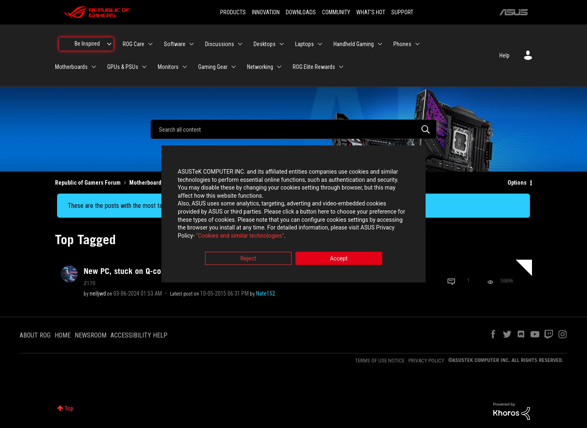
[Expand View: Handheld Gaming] (380, 44)
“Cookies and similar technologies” (240, 236)
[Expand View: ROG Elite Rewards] (341, 67)
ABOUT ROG (35, 335)
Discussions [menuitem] (219, 44)
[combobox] (293, 129)
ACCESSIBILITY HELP (139, 335)
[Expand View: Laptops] (320, 44)
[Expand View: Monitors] (185, 67)
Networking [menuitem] (260, 67)
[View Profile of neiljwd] (98, 293)
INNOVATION (266, 12)
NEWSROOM (90, 335)
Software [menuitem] (174, 44)
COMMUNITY (336, 12)
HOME (63, 335)
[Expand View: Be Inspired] (109, 44)
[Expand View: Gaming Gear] (234, 67)
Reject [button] (248, 259)
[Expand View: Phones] (417, 44)
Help (504, 55)
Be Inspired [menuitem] (87, 43)
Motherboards (146, 182)
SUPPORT (402, 12)
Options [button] (517, 182)
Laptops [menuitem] (304, 44)
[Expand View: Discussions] (240, 44)
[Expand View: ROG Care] (150, 44)
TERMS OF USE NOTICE (379, 360)
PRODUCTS (233, 12)
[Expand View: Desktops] (282, 44)
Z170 (89, 283)
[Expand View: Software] (192, 44)
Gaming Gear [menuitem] (212, 67)
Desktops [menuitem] (265, 44)
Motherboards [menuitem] (71, 67)
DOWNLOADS (301, 12)
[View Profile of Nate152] (265, 293)
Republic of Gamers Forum (88, 182)
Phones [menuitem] (402, 44)
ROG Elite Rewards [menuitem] (314, 67)
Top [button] (69, 408)
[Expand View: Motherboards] (94, 67)
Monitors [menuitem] (168, 67)
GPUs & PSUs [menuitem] (122, 67)
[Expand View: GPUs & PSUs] (144, 67)
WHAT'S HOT (370, 12)
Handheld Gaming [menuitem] (353, 44)
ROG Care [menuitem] (133, 44)
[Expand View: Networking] (279, 67)
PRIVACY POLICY (426, 360)
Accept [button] (339, 259)
